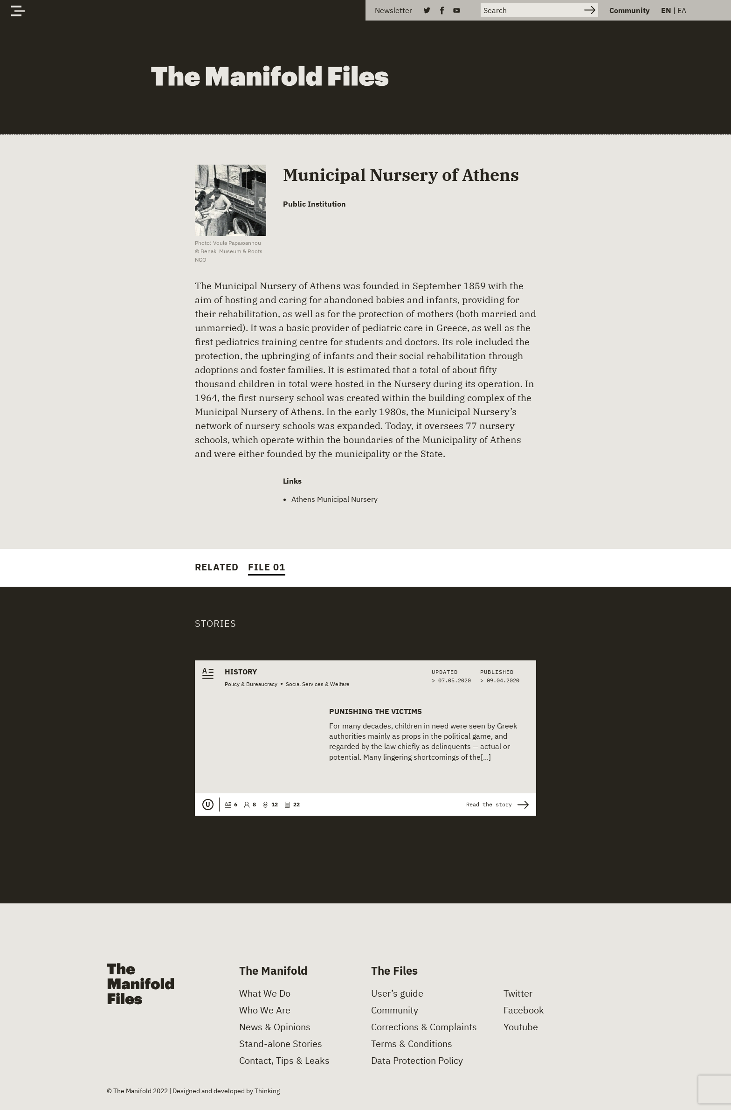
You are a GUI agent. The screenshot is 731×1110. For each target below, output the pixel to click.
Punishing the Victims (375, 711)
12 (270, 804)
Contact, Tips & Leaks (284, 1060)
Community (629, 10)
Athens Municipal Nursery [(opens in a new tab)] (334, 499)
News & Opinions (274, 1027)
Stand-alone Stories (280, 1044)
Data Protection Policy (417, 1060)
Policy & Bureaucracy (251, 683)
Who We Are (264, 1010)
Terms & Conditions (411, 1044)
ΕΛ (681, 10)
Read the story (497, 805)
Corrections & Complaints (424, 1027)
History (241, 671)
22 (292, 804)
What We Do (264, 993)
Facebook (523, 1010)
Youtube (520, 1027)
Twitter (517, 993)
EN (666, 10)
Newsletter (393, 10)
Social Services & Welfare (318, 683)
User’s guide (397, 993)
